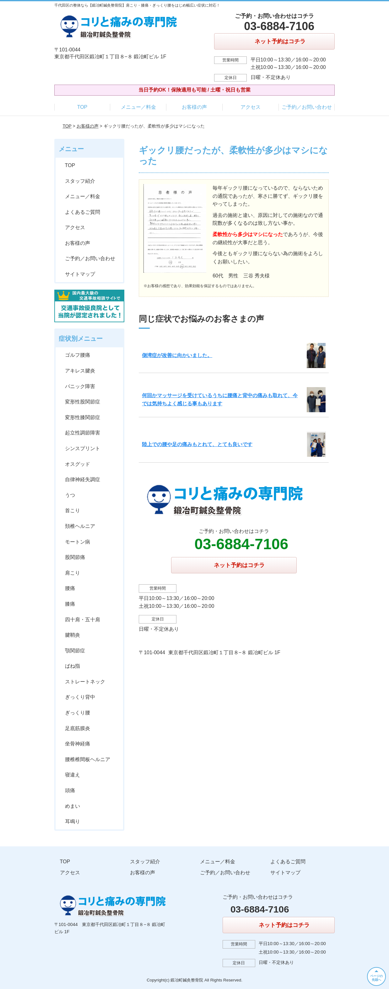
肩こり (72, 573)
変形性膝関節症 (82, 417)
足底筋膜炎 (77, 728)
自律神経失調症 (82, 479)
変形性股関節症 (82, 401)
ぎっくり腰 (77, 712)
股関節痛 (75, 557)
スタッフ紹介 (80, 181)
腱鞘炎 (72, 635)
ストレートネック (85, 681)
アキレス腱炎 (80, 370)
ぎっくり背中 (80, 697)
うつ (70, 495)
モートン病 (77, 541)
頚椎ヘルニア (80, 526)
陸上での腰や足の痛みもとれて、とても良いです (197, 444)
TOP (82, 107)
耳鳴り (72, 821)
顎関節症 (75, 650)
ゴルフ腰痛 (77, 355)
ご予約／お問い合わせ (307, 107)
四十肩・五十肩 (82, 619)
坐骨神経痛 (77, 743)
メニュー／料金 (138, 107)
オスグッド (77, 464)
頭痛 (70, 790)
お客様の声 (194, 107)
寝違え (72, 774)
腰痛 (70, 588)
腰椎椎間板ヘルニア (87, 759)
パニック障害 (80, 386)
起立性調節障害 (82, 432)
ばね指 (72, 666)
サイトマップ (80, 274)
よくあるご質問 (82, 212)
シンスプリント (82, 448)
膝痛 (70, 604)
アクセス (250, 107)
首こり (72, 510)
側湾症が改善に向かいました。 (177, 355)
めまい (72, 806)
